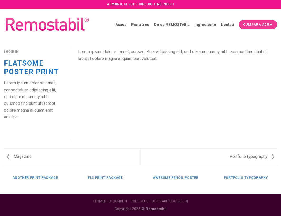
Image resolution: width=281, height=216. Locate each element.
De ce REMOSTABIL (172, 24)
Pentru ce (140, 24)
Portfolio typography (252, 156)
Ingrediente (205, 24)
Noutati (227, 24)
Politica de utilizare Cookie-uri (159, 201)
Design (11, 51)
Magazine (19, 156)
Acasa (121, 24)
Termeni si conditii (110, 201)
